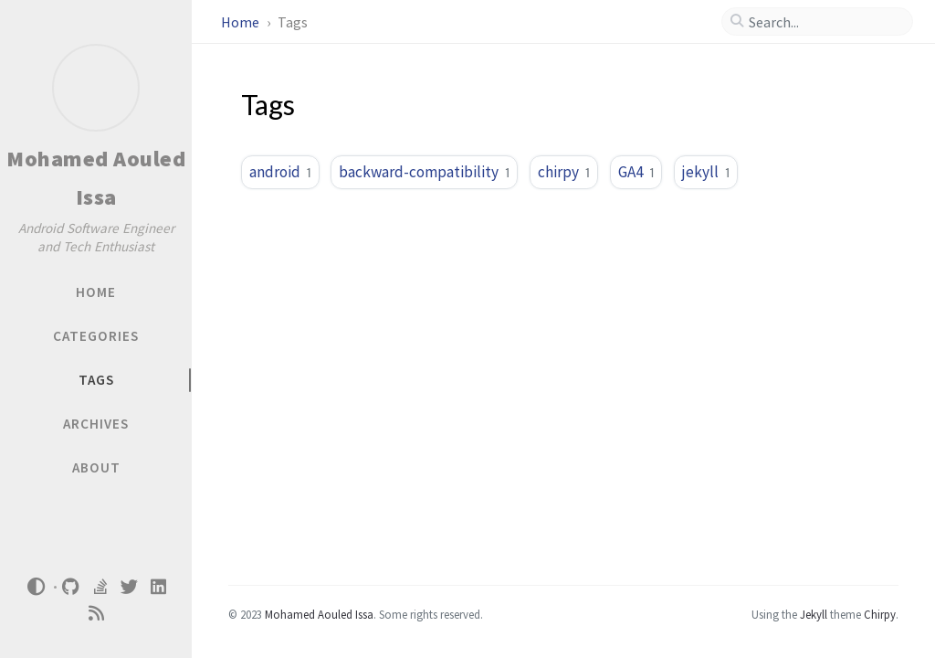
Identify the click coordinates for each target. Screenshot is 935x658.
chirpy (564, 172)
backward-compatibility (424, 172)
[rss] (95, 613)
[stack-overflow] (100, 587)
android (280, 172)
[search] (824, 22)
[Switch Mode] (35, 587)
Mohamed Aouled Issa (319, 614)
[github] (71, 587)
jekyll (706, 172)
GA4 (636, 172)
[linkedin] (158, 587)
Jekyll (813, 614)
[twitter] (129, 587)
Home (241, 22)
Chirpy (880, 614)
